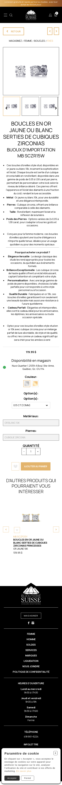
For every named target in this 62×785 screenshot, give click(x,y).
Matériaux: (30, 416)
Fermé (27, 778)
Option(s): (30, 393)
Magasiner (31, 616)
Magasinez (15, 40)
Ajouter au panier (35, 466)
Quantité (30, 446)
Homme (31, 639)
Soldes (31, 645)
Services (31, 651)
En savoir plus (23, 771)
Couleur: (30, 377)
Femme (31, 634)
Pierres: (30, 431)
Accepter (12, 778)
